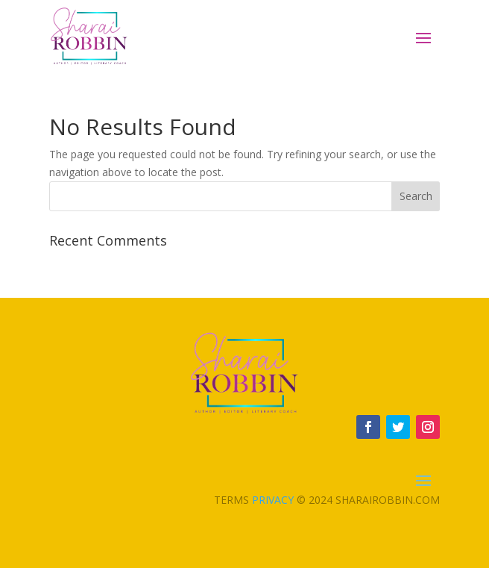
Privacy (273, 500)
